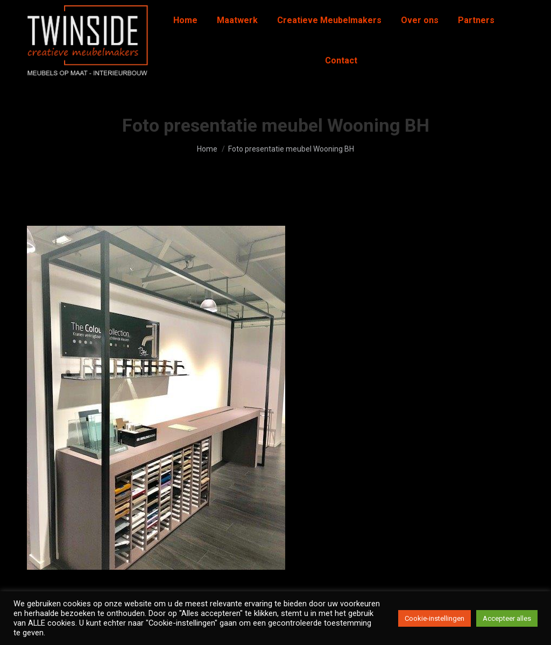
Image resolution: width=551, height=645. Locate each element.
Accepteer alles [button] (507, 618)
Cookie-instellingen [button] (434, 618)
